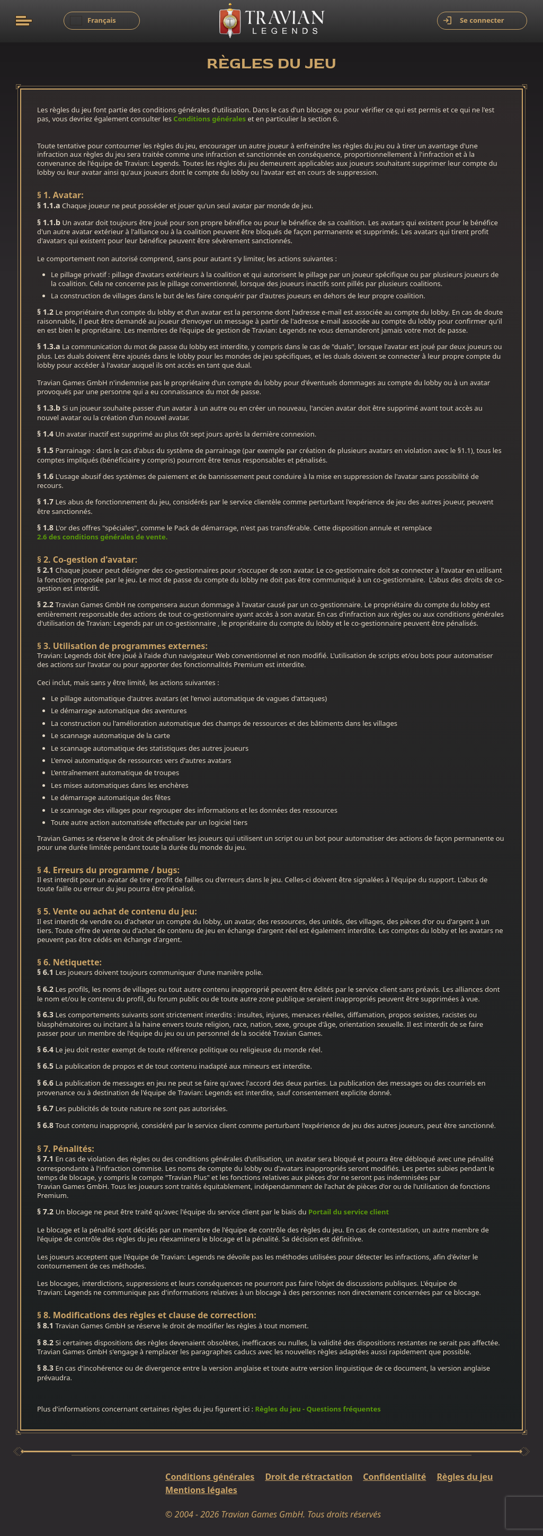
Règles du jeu (465, 1476)
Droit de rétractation (308, 1476)
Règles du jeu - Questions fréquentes (317, 1409)
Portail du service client (348, 1212)
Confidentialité (394, 1476)
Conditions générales (209, 118)
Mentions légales (201, 1490)
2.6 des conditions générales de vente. (102, 536)
